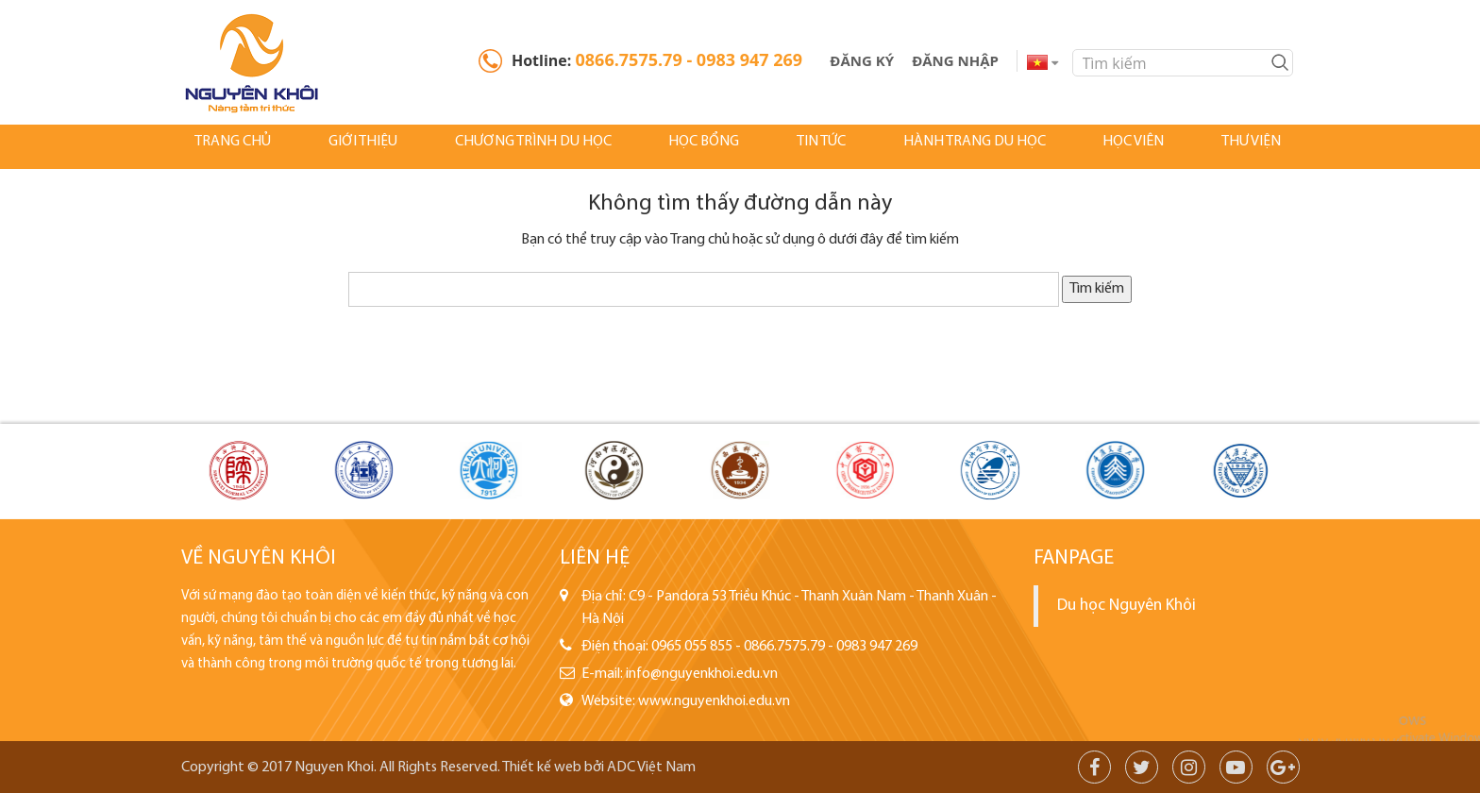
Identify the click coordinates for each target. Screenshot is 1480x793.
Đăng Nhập (955, 60)
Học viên (1103, 146)
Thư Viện (1218, 146)
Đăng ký (862, 60)
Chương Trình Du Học (516, 146)
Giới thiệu (348, 146)
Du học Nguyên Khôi (1126, 606)
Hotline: (657, 59)
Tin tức (797, 146)
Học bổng (684, 146)
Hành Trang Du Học (948, 146)
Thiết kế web (541, 767)
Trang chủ (221, 146)
